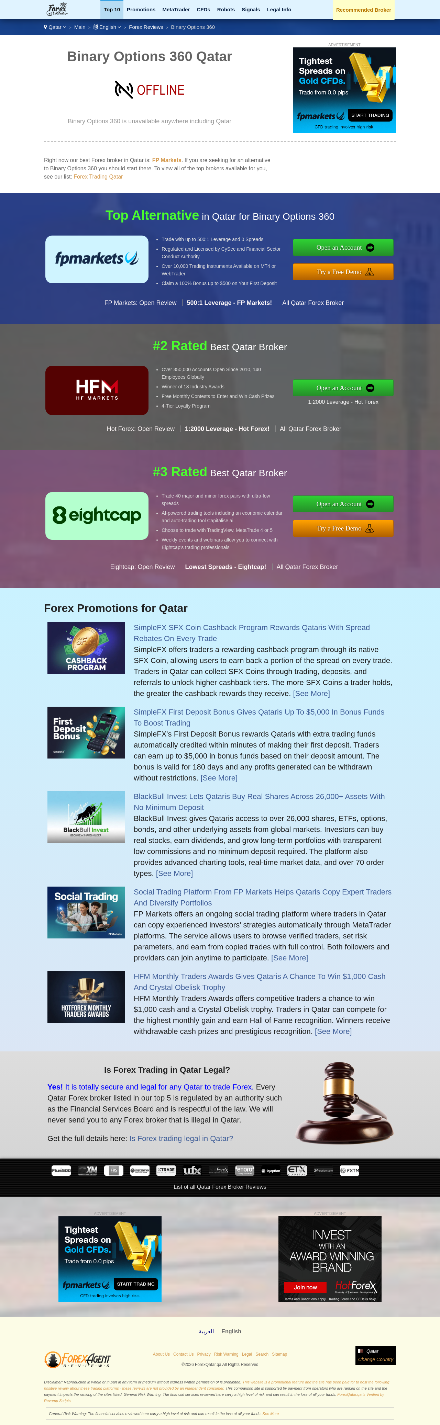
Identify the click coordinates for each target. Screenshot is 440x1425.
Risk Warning (226, 1354)
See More (271, 1414)
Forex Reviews (146, 27)
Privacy (203, 1354)
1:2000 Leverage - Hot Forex (350, 400)
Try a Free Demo (346, 270)
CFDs (203, 9)
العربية (206, 1331)
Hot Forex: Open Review (141, 435)
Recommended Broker (363, 10)
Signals (251, 9)
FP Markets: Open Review (140, 309)
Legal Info (279, 9)
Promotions (141, 9)
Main (80, 27)
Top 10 (112, 9)
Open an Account (346, 248)
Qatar (55, 27)
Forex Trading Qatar (98, 177)
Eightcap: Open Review (142, 573)
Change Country (375, 1359)
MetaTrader (176, 9)
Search (261, 1354)
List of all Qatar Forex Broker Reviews (220, 1187)
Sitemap (279, 1354)
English (107, 27)
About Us (161, 1354)
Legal (247, 1354)
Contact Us (183, 1354)
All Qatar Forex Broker (313, 309)
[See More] (311, 693)
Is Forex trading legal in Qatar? (173, 1136)
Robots (226, 9)
